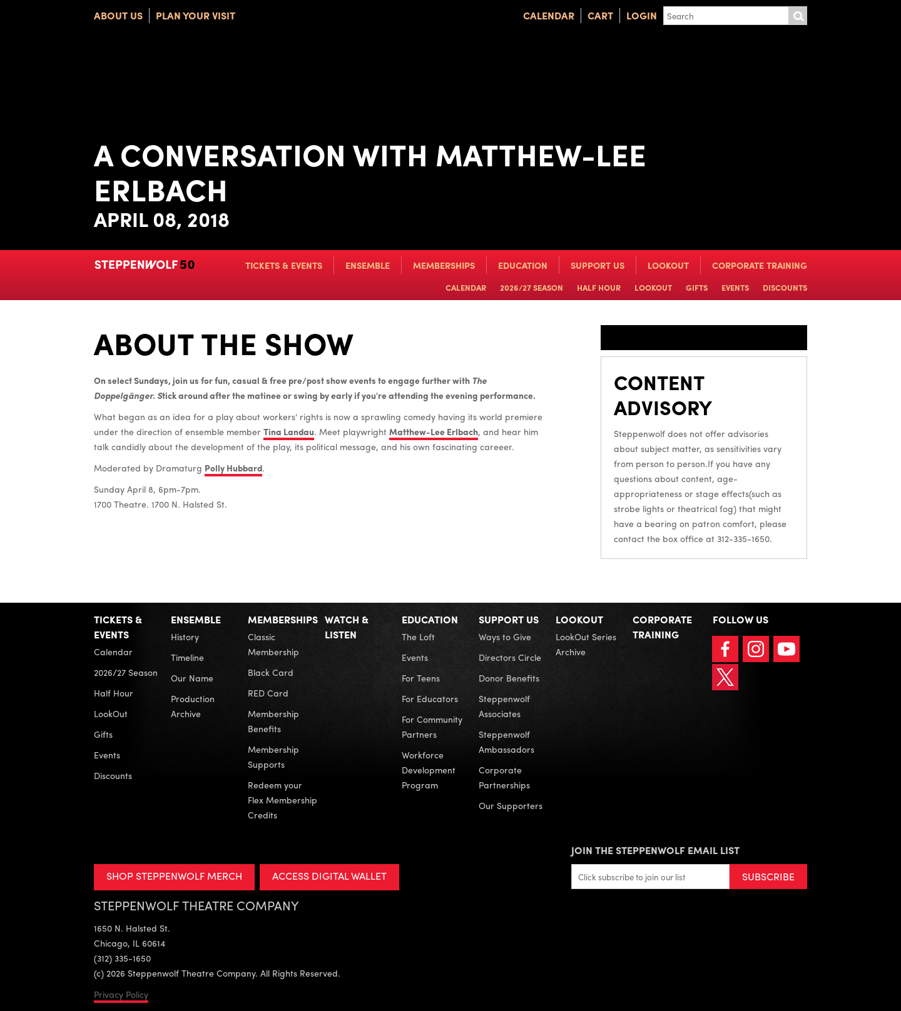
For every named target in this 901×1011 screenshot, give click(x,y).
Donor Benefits (509, 677)
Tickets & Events (283, 265)
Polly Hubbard (233, 467)
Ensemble (367, 265)
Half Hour (599, 287)
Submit (797, 15)
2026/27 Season (531, 287)
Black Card (270, 672)
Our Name (192, 677)
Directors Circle (510, 657)
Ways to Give (505, 636)
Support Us (597, 265)
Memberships (444, 265)
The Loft (418, 636)
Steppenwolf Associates (504, 706)
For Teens (421, 677)
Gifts (697, 287)
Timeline (187, 657)
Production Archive (193, 706)
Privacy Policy (121, 994)
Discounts (785, 287)
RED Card (268, 693)
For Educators (430, 698)
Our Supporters (510, 805)
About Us (118, 15)
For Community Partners (432, 726)
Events (735, 287)
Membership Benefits (273, 721)
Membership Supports (273, 756)
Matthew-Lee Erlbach (433, 431)
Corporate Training (759, 265)
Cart (600, 15)
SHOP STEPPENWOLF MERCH (174, 875)
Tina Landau (288, 431)
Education (522, 265)
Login (641, 15)
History (185, 636)
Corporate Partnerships (504, 777)
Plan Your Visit (195, 15)
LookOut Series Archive (586, 644)
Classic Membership (273, 644)
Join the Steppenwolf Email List (655, 850)
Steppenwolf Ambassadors (506, 741)
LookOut (668, 265)
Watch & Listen (347, 626)
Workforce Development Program (429, 769)
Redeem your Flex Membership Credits (282, 799)
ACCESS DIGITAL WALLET (329, 875)
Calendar (548, 15)
